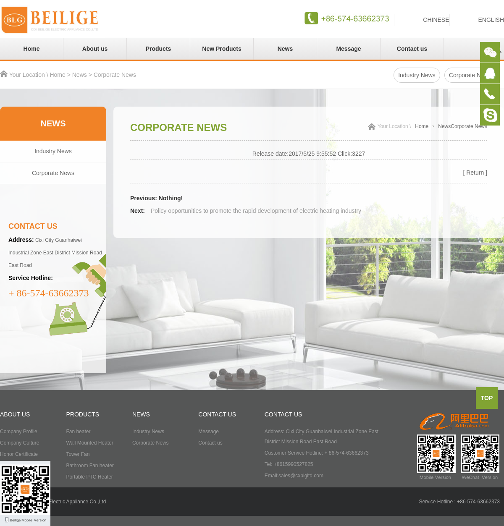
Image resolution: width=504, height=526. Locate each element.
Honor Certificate (19, 454)
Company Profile (18, 431)
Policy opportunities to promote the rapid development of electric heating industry (256, 210)
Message (348, 48)
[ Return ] (475, 172)
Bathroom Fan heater (89, 465)
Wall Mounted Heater (89, 443)
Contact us (412, 48)
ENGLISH (491, 19)
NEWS (141, 414)
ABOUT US (15, 414)
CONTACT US (217, 414)
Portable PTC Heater (89, 477)
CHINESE (436, 19)
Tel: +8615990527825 (289, 464)
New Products (221, 48)
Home (32, 48)
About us (95, 48)
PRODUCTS (82, 414)
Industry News (417, 75)
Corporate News (115, 74)
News (285, 48)
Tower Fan (77, 454)
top (487, 398)
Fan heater (78, 431)
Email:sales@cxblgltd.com (294, 476)
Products (158, 48)
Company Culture (19, 443)
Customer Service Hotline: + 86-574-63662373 (317, 453)
